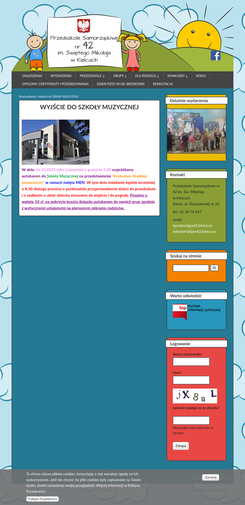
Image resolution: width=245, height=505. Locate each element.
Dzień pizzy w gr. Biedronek (121, 84)
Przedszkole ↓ (92, 76)
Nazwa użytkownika (188, 354)
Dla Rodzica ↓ (147, 76)
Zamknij (210, 480)
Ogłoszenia (32, 76)
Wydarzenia (61, 76)
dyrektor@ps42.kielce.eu (193, 225)
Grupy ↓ (120, 76)
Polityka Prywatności (42, 501)
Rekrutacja (163, 84)
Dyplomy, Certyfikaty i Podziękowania (55, 84)
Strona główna (27, 96)
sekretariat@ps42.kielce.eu (194, 231)
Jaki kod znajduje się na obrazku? (196, 410)
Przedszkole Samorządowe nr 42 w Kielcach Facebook (216, 55)
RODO (201, 76)
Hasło (178, 373)
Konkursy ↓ (178, 76)
